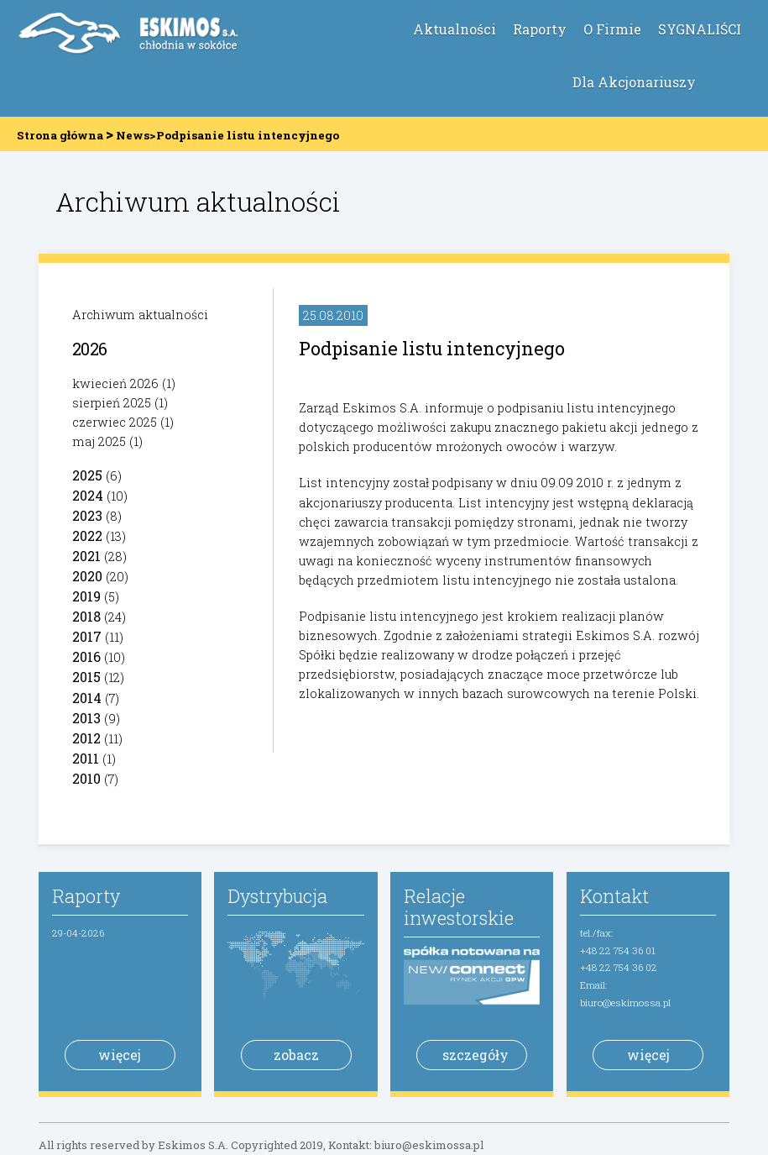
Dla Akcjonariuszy (634, 82)
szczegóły (475, 1054)
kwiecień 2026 (115, 383)
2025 (87, 475)
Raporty (540, 29)
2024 (87, 495)
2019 (86, 596)
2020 (87, 576)
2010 (86, 778)
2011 (85, 758)
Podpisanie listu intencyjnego (432, 348)
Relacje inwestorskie (459, 907)
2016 (86, 656)
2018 (86, 616)
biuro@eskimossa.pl (625, 1002)
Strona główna (60, 135)
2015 (86, 676)
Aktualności (454, 29)
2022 (87, 535)
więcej (119, 1054)
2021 (86, 555)
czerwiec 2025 (114, 422)
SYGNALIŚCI (699, 29)
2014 (87, 697)
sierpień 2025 (111, 403)
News (132, 135)
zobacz (296, 1054)
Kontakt (614, 896)
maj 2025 (99, 441)
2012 (86, 738)
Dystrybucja (277, 896)
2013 (86, 718)
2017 (87, 636)
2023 (87, 515)
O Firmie (612, 29)
